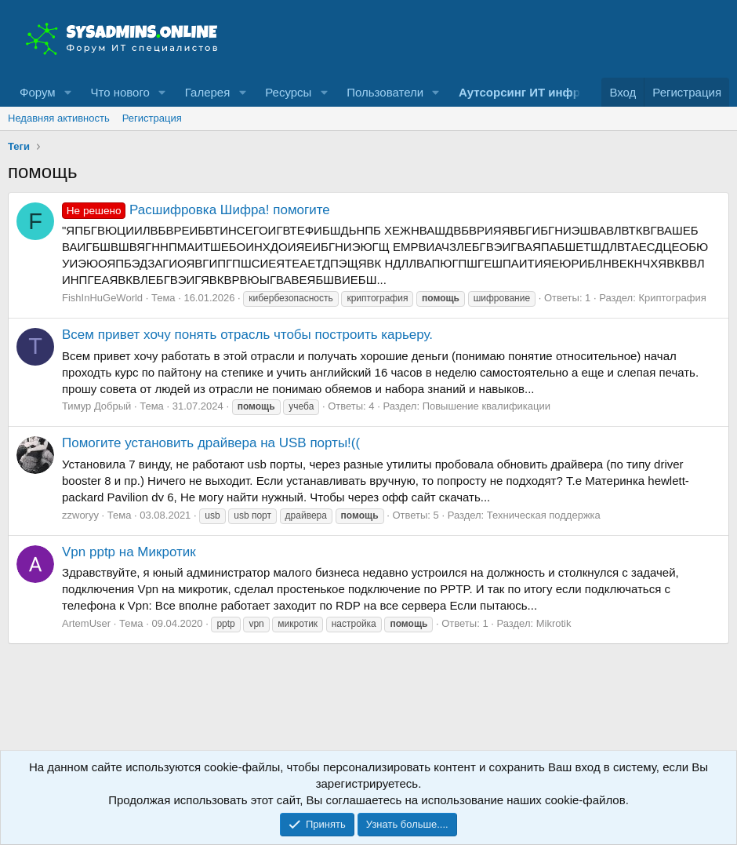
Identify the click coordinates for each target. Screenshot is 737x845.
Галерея (208, 92)
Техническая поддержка (544, 515)
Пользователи (385, 92)
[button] (67, 92)
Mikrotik (554, 623)
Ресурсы (288, 92)
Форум (38, 92)
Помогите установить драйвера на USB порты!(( (211, 442)
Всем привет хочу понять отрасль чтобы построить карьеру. (247, 334)
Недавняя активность (59, 118)
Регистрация (152, 118)
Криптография (672, 298)
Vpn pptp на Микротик (129, 552)
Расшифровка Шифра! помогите (196, 209)
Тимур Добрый (96, 406)
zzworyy (80, 515)
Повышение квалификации (486, 406)
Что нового (119, 92)
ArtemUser (86, 623)
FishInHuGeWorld (102, 298)
